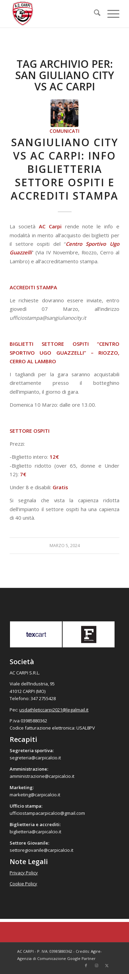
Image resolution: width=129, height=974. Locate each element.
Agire (95, 951)
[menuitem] (93, 13)
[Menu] (109, 13)
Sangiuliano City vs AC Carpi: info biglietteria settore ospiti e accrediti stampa (64, 169)
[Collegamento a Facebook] (86, 965)
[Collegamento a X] (106, 965)
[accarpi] (53, 13)
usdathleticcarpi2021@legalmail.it (53, 710)
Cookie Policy (23, 884)
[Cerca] (93, 13)
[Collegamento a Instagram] (96, 965)
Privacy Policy (24, 873)
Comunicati (64, 131)
